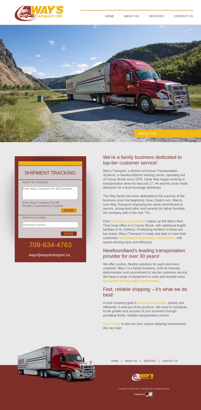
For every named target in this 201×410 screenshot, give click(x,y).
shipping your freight (151, 303)
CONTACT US (183, 16)
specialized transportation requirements (147, 238)
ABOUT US (131, 16)
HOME (109, 16)
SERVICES (156, 16)
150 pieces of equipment (128, 221)
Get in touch (111, 324)
